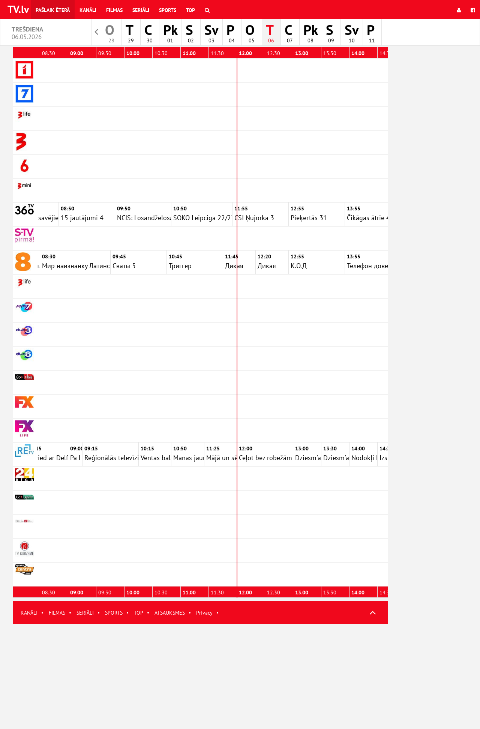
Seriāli (140, 10)
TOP (138, 612)
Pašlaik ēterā (53, 10)
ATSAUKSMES (169, 612)
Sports (167, 10)
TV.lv (18, 9)
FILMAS (57, 612)
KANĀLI (29, 612)
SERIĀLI (85, 612)
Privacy (204, 612)
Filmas (114, 10)
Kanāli (88, 10)
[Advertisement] (200, 676)
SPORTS (114, 612)
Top (190, 10)
